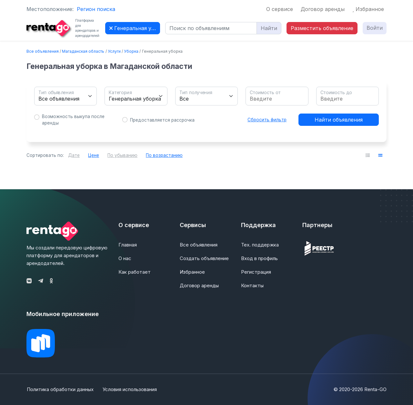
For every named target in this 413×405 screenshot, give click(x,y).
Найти (269, 28)
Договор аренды (323, 9)
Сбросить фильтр (267, 119)
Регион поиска (96, 9)
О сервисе (279, 9)
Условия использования (130, 389)
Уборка (131, 51)
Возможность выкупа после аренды (73, 120)
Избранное (368, 9)
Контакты (252, 285)
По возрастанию (164, 155)
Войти (375, 28)
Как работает (134, 272)
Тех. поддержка (260, 245)
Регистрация (256, 272)
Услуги (114, 51)
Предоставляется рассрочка (162, 120)
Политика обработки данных (59, 389)
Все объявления (42, 51)
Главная (127, 245)
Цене (93, 155)
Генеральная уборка (134, 28)
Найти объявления (339, 119)
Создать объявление (204, 258)
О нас (124, 258)
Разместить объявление (322, 28)
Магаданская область (83, 51)
